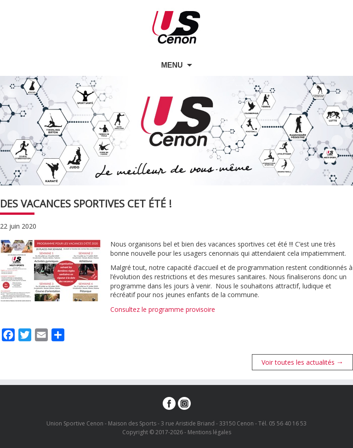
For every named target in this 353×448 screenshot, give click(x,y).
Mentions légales (209, 432)
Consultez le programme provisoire (162, 309)
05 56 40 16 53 (288, 423)
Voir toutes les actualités (303, 362)
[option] (176, 130)
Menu (171, 65)
